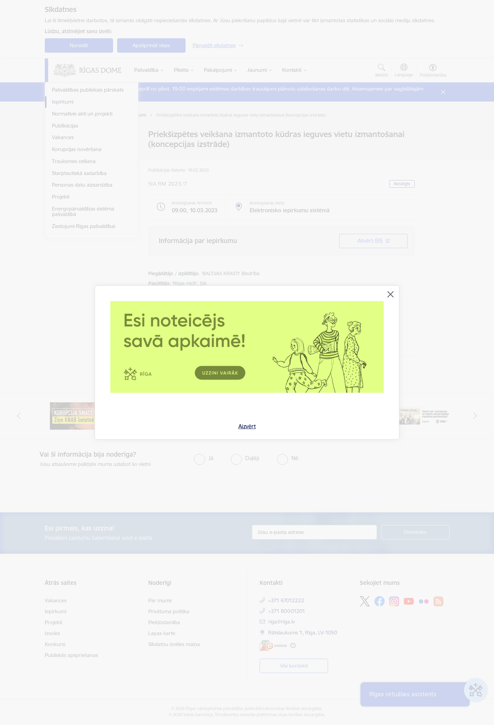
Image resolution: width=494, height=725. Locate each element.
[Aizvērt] (390, 294)
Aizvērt (247, 426)
